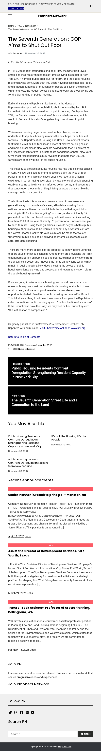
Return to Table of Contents (24, 337)
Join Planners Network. (29, 684)
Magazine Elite (64, 746)
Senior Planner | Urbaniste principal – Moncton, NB (47, 495)
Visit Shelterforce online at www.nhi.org (62, 328)
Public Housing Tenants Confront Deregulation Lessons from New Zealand (28, 463)
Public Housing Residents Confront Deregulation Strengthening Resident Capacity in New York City (24, 441)
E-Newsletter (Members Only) (58, 4)
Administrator (15, 53)
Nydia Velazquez (26, 349)
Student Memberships (22, 4)
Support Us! (16, 8)
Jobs (50, 489)
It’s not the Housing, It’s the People (68, 438)
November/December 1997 (38, 345)
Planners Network (52, 15)
